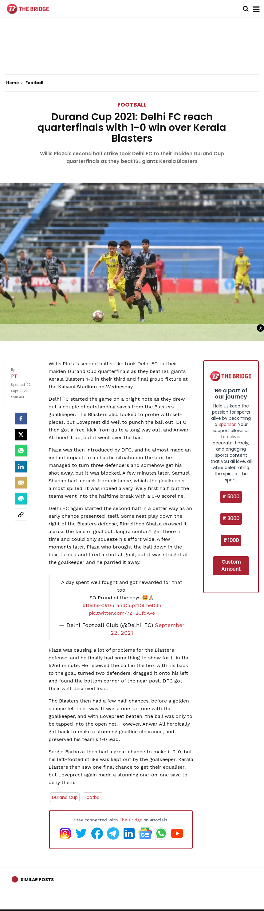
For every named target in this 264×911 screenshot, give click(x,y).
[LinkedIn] (21, 466)
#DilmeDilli (148, 605)
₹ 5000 (231, 496)
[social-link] (21, 514)
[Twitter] (21, 434)
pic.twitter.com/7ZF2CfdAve (122, 613)
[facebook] (21, 418)
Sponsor (227, 424)
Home (14, 83)
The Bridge (131, 819)
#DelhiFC (93, 605)
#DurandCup (119, 605)
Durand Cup (65, 797)
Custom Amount (231, 565)
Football (132, 104)
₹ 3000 (231, 518)
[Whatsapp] (21, 450)
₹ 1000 (231, 540)
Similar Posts (37, 880)
